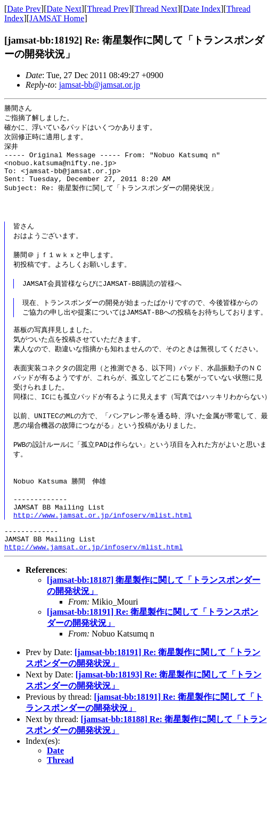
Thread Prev (108, 8)
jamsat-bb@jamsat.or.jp (99, 84)
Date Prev (24, 8)
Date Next (64, 8)
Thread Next (156, 8)
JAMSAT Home (56, 18)
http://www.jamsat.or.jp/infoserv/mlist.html (102, 542)
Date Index (202, 8)
